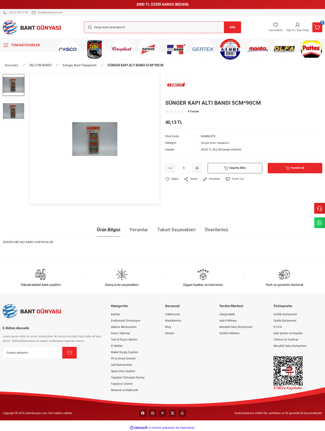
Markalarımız (173, 320)
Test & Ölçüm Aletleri (124, 339)
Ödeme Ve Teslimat (286, 339)
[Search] (162, 27)
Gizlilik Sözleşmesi (285, 314)
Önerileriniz (216, 229)
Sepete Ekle (235, 168)
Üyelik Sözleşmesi (285, 320)
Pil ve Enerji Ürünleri (123, 358)
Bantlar (115, 314)
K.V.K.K (278, 327)
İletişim (169, 333)
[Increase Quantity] (197, 168)
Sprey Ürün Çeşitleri (123, 371)
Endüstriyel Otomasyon (125, 320)
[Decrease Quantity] (170, 168)
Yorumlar (138, 229)
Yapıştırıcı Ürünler (122, 383)
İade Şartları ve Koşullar (288, 333)
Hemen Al (295, 168)
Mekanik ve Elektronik (124, 390)
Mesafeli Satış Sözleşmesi (235, 327)
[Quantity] (183, 168)
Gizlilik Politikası (229, 333)
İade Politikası (228, 320)
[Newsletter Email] (40, 353)
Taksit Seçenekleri (176, 229)
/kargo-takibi (227, 314)
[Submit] (69, 353)
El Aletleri (117, 346)
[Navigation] (27, 45)
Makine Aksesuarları (124, 327)
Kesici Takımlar (120, 333)
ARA (230, 27)
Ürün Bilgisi (108, 229)
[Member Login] (294, 27)
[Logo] (32, 27)
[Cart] (316, 27)
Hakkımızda (172, 314)
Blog (168, 327)
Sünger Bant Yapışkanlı (216, 142)
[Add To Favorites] (172, 179)
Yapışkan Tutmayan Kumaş (127, 377)
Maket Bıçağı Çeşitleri (124, 352)
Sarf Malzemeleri (121, 364)
